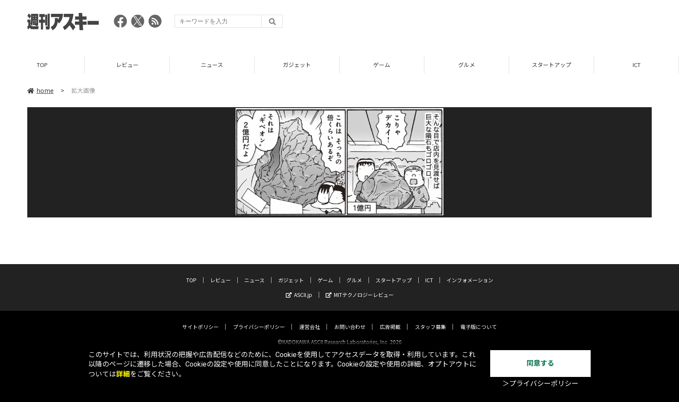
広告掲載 (390, 318)
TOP (42, 65)
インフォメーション (469, 272)
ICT (636, 65)
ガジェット (297, 65)
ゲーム (381, 65)
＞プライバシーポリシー (540, 384)
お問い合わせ (349, 318)
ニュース (212, 65)
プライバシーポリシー (259, 318)
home (40, 90)
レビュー (127, 65)
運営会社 (309, 318)
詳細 (123, 374)
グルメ (466, 65)
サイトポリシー (200, 318)
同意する (540, 363)
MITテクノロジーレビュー (360, 286)
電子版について (478, 318)
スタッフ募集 (430, 318)
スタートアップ (551, 65)
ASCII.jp (299, 286)
